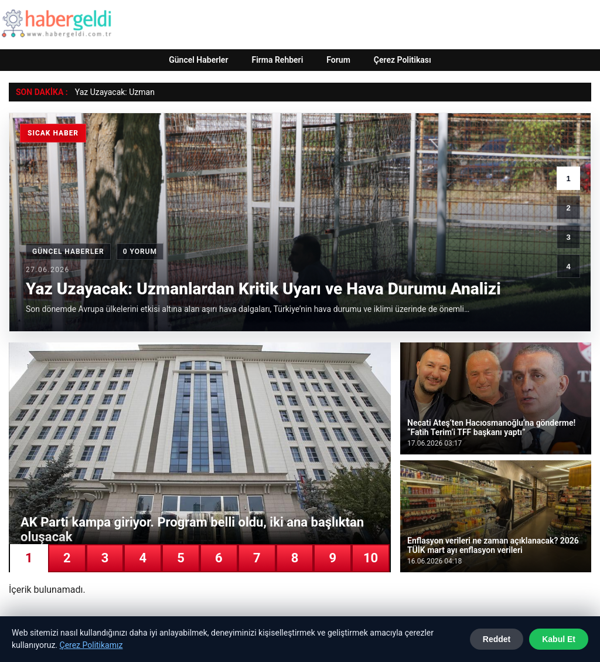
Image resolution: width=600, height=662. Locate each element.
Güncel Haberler (198, 59)
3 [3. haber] (568, 237)
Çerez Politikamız (91, 645)
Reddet (496, 639)
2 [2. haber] (568, 207)
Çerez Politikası (402, 59)
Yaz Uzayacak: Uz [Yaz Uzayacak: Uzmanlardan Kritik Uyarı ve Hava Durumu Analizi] (107, 92)
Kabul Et (558, 639)
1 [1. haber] (568, 178)
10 (370, 558)
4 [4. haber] (568, 266)
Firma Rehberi (277, 59)
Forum (338, 59)
